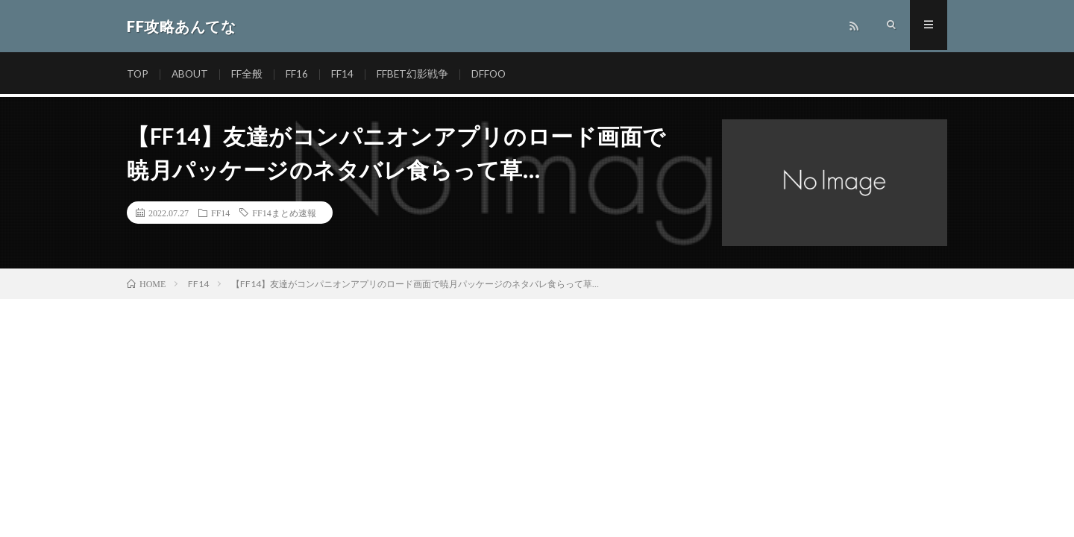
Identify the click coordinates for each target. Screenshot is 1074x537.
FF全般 (249, 74)
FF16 (299, 74)
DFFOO (492, 74)
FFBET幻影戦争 (415, 74)
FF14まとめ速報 (283, 212)
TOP (138, 74)
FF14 (344, 74)
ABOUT (191, 74)
